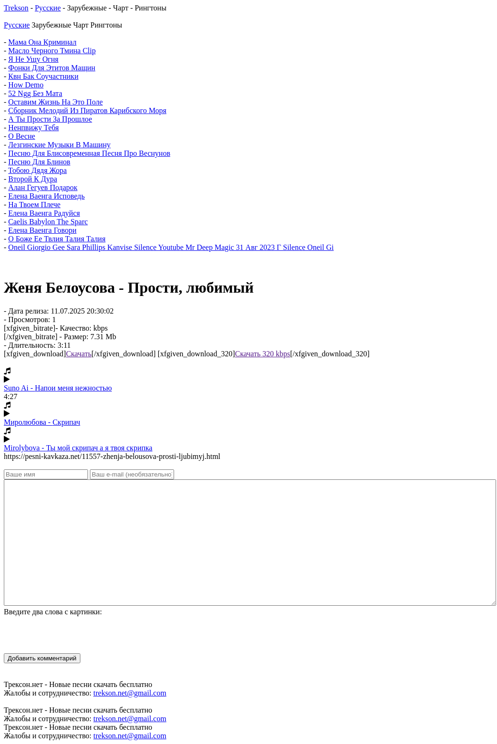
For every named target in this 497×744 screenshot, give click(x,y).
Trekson (16, 8)
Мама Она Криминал (42, 42)
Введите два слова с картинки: (53, 612)
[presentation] (76, 634)
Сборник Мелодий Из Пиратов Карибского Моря (87, 110)
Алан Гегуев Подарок (42, 187)
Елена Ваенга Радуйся (44, 213)
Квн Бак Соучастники (43, 76)
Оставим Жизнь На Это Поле (55, 102)
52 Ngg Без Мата (35, 93)
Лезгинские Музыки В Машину (59, 145)
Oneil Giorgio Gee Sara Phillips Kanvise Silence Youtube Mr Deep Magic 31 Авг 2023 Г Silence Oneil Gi (170, 247)
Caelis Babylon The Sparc (48, 222)
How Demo (25, 85)
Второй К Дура (32, 179)
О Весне (21, 136)
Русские (48, 8)
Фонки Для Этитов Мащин (51, 68)
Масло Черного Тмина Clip (52, 51)
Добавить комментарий (42, 658)
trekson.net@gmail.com (129, 693)
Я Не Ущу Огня (33, 59)
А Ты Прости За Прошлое (50, 119)
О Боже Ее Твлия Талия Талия (56, 239)
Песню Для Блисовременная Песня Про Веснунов (89, 153)
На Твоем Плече (34, 204)
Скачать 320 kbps (262, 354)
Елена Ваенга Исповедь (46, 196)
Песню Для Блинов (39, 162)
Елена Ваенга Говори (42, 230)
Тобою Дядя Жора (37, 170)
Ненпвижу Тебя (33, 128)
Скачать (79, 354)
